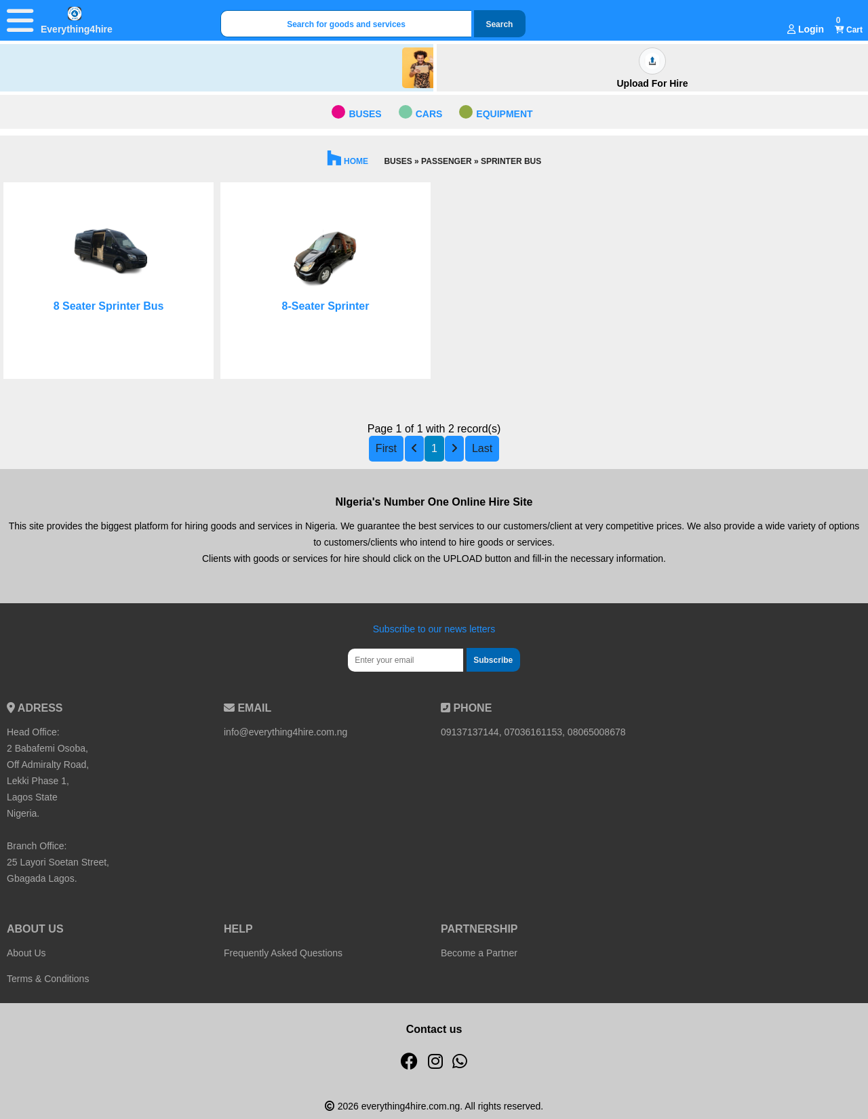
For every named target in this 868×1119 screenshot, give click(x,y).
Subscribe (493, 660)
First (386, 448)
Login (805, 29)
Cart (849, 30)
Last (482, 448)
